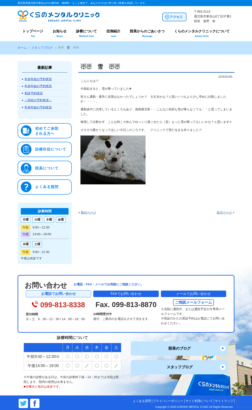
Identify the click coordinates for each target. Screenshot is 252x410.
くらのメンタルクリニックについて (202, 33)
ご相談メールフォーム (193, 302)
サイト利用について (199, 401)
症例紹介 (113, 33)
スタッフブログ (180, 367)
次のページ (224, 212)
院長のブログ (180, 348)
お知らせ (60, 33)
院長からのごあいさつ (147, 33)
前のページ (88, 212)
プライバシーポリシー (168, 401)
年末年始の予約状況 (38, 79)
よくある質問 (142, 401)
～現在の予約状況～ (38, 100)
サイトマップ (224, 401)
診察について (86, 33)
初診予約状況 (34, 93)
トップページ (32, 33)
